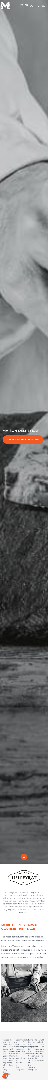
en (26, 5)
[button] (31, 5)
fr (22, 5)
